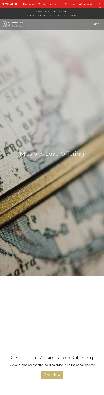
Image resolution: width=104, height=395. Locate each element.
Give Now (52, 375)
